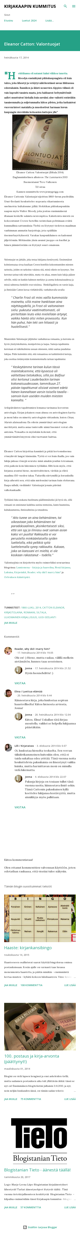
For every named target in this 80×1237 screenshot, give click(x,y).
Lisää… (49, 20)
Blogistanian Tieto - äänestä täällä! (37, 1170)
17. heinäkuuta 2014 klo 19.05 (35, 652)
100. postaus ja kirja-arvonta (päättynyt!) (31, 1058)
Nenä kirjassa (62, 567)
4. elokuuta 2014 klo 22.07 (50, 776)
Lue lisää (70, 985)
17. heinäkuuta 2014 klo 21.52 (53, 668)
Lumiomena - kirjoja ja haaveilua (35, 567)
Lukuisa (8, 572)
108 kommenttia (31, 985)
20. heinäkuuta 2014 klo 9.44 (34, 695)
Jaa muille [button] (10, 622)
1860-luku (27, 607)
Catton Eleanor (53, 607)
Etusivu (8, 20)
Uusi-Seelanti (47, 617)
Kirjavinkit (20, 572)
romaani (29, 612)
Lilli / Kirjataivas (24, 745)
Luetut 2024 (29, 20)
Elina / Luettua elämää (28, 691)
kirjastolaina (13, 612)
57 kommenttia (30, 1207)
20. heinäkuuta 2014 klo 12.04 (53, 714)
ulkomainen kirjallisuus (20, 617)
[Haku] (65, 6)
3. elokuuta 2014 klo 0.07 (51, 745)
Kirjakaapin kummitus (30, 6)
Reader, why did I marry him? (44, 572)
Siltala (41, 612)
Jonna (28, 668)
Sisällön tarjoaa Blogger (40, 1227)
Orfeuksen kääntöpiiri (17, 577)
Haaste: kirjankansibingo (28, 947)
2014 (38, 607)
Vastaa (20, 683)
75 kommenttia (30, 1099)
